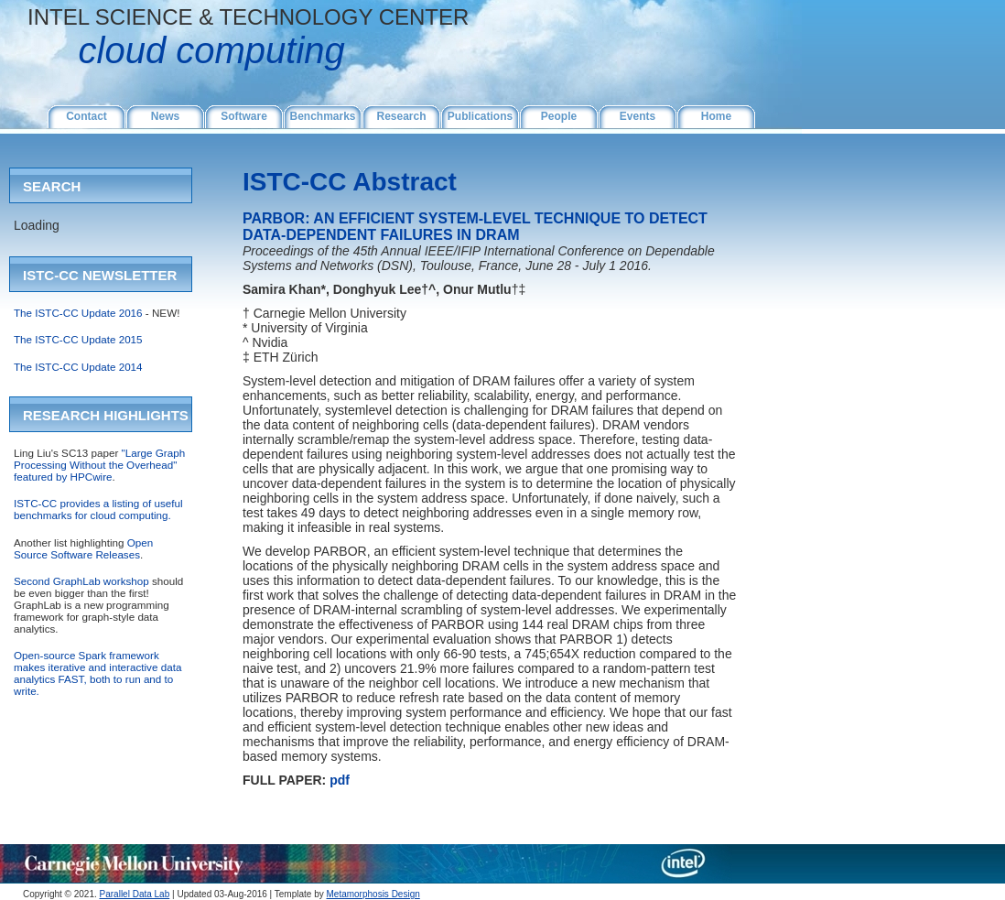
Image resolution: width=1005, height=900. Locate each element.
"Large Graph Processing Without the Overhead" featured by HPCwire (99, 465)
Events (637, 116)
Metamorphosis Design (373, 894)
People (559, 116)
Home (716, 116)
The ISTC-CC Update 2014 (78, 367)
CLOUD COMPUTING (186, 50)
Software (244, 116)
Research (401, 116)
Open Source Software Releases (83, 548)
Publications (480, 116)
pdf (340, 780)
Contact (86, 116)
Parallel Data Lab (135, 894)
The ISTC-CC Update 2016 (78, 313)
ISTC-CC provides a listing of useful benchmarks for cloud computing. (98, 509)
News (165, 116)
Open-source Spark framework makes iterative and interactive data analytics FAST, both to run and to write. (97, 673)
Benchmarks (322, 116)
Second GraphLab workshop (81, 581)
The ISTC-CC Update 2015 (78, 339)
